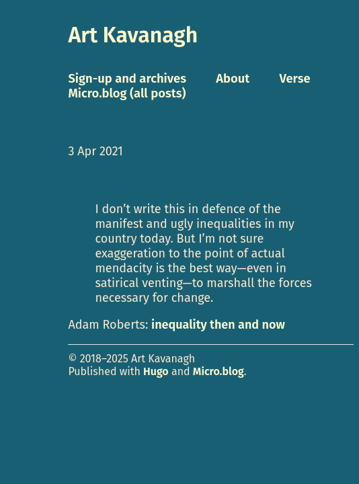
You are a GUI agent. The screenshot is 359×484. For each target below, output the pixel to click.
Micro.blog (218, 371)
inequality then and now (218, 324)
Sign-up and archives (127, 78)
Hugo (156, 371)
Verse (294, 78)
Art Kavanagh (133, 35)
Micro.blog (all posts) (127, 93)
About (232, 78)
